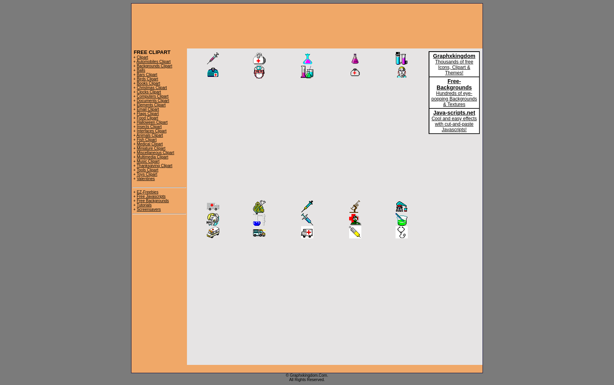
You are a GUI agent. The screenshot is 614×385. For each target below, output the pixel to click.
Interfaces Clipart (151, 131)
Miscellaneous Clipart (155, 153)
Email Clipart (148, 109)
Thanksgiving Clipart (154, 166)
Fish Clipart (147, 140)
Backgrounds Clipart (154, 66)
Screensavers (149, 209)
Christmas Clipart (152, 88)
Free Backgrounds (153, 201)
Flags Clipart (148, 114)
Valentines (146, 179)
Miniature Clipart (151, 148)
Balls (141, 70)
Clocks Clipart (149, 92)
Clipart (142, 57)
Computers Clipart (152, 96)
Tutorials (144, 205)
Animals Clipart (150, 135)
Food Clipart (147, 118)
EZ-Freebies (147, 192)
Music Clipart (148, 161)
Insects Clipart (149, 127)
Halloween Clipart (152, 122)
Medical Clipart (150, 144)
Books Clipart (148, 83)
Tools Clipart (147, 170)
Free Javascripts (151, 196)
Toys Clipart (147, 174)
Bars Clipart (147, 75)
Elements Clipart (151, 105)
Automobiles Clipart (154, 62)
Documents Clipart (153, 101)
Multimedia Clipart (152, 157)
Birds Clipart (147, 79)
